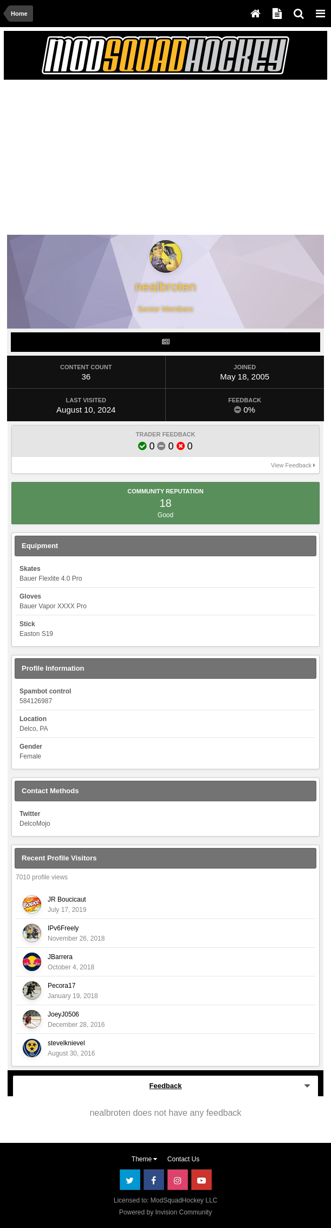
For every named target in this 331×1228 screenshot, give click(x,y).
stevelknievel (66, 1043)
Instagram (177, 1179)
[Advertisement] (134, 159)
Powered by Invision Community (165, 1212)
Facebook (154, 1179)
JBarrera (60, 957)
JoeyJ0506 (63, 1014)
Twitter (130, 1179)
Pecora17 (61, 985)
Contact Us (183, 1159)
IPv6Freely (63, 928)
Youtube (201, 1179)
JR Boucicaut (67, 899)
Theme (145, 1159)
